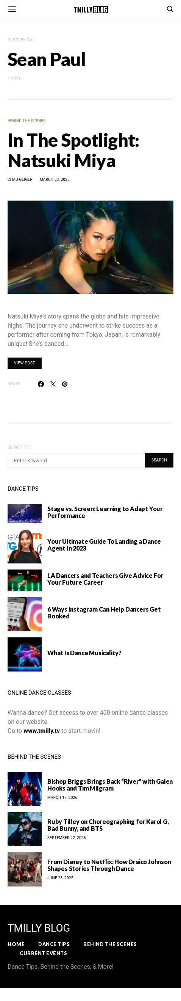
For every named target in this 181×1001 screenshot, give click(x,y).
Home (16, 944)
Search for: (20, 447)
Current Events (43, 953)
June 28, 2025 (60, 878)
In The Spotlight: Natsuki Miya (73, 150)
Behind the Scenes (26, 121)
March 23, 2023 (55, 179)
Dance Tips (54, 944)
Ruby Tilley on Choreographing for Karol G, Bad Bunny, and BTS (108, 825)
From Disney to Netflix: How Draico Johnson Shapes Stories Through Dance (109, 865)
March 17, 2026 (62, 797)
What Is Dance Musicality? (84, 652)
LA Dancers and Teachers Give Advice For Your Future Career (105, 579)
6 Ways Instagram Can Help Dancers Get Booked (104, 613)
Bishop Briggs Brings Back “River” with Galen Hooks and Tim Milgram (110, 785)
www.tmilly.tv (41, 730)
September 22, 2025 (66, 838)
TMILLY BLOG (39, 928)
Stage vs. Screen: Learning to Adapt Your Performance (105, 512)
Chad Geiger (20, 179)
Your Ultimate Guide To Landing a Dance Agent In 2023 (104, 545)
